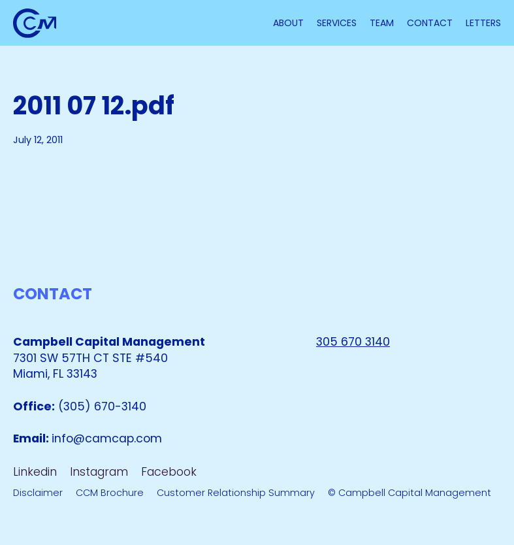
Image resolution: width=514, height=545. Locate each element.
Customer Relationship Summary (236, 492)
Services (337, 22)
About (288, 22)
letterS (483, 22)
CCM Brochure (110, 492)
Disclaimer (38, 492)
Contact (430, 22)
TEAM (382, 22)
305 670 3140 (353, 342)
